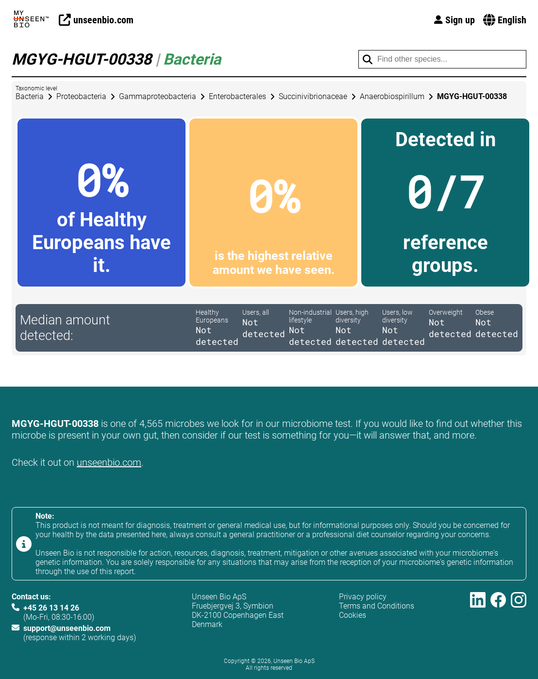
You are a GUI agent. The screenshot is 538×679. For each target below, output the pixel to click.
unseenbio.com (109, 462)
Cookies (352, 615)
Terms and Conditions (376, 606)
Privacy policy (363, 596)
